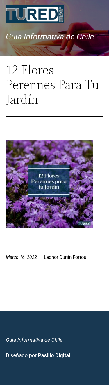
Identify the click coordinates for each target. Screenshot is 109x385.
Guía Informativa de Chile (50, 36)
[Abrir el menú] (9, 47)
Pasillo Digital (54, 355)
